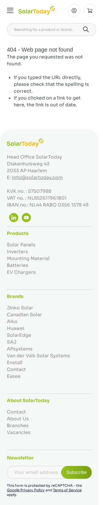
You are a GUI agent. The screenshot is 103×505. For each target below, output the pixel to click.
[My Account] (74, 10)
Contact (16, 369)
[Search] (85, 29)
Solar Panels (21, 245)
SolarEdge (19, 335)
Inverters (17, 252)
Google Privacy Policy (26, 490)
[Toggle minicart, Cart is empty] (89, 10)
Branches (18, 426)
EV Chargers (21, 272)
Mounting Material (28, 258)
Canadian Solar (24, 315)
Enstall (15, 363)
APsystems (20, 349)
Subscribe (76, 472)
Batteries (17, 265)
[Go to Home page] (36, 10)
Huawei (15, 328)
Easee (14, 376)
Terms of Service (67, 490)
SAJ (11, 342)
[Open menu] (10, 10)
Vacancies (19, 432)
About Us (18, 419)
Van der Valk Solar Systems (38, 356)
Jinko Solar (20, 308)
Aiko (12, 322)
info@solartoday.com (37, 177)
